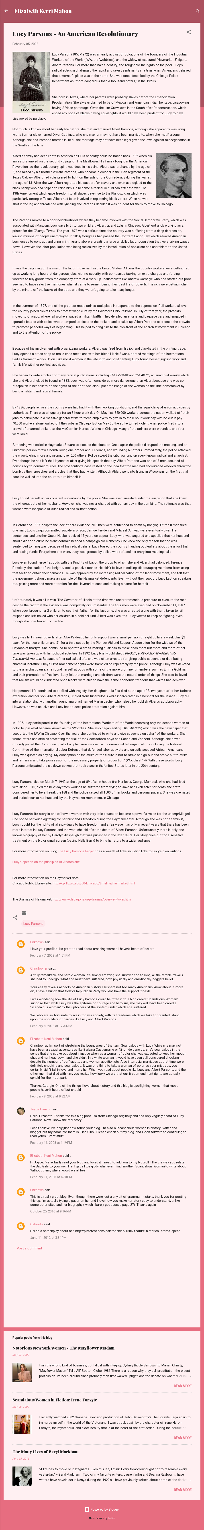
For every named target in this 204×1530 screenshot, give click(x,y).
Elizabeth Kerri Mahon (43, 10)
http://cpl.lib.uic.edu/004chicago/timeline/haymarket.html (94, 883)
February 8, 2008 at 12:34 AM (51, 1026)
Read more (183, 1386)
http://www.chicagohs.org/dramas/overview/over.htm (92, 899)
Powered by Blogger (102, 1509)
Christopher (38, 968)
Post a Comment (29, 1248)
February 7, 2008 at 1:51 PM (50, 956)
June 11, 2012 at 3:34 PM (48, 1238)
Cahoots (36, 1224)
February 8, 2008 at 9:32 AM (50, 1096)
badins (111, 1518)
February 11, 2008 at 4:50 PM (51, 1177)
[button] (189, 32)
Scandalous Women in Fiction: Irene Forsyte (54, 1400)
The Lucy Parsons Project (77, 851)
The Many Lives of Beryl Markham (45, 1451)
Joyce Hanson (40, 1109)
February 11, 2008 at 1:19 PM (51, 1143)
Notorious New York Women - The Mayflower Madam (63, 1348)
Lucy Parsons (33, 924)
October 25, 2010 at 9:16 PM (50, 1211)
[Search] (197, 12)
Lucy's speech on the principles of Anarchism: (46, 862)
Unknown (37, 942)
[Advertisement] (102, 1286)
